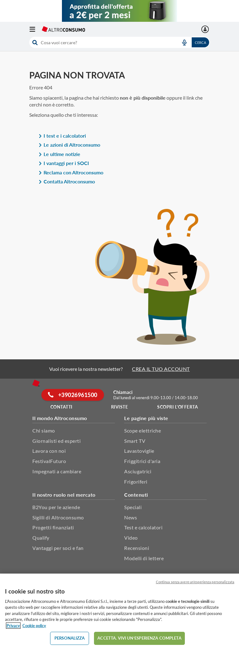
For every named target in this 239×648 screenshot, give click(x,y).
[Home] (36, 383)
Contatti (61, 406)
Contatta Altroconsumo (67, 181)
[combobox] (119, 42)
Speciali (133, 507)
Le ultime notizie (59, 154)
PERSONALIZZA (69, 638)
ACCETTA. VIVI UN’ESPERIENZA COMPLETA (139, 638)
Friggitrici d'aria (142, 461)
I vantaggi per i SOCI (64, 163)
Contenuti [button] (136, 495)
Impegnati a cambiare (56, 471)
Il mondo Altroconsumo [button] (59, 418)
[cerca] (102, 42)
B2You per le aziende (56, 507)
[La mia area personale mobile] (206, 29)
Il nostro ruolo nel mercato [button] (64, 495)
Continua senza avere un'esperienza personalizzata (195, 582)
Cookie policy (34, 625)
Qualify (40, 538)
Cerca (200, 42)
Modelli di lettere (144, 558)
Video (131, 538)
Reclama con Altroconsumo (71, 172)
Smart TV (134, 441)
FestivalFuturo (49, 461)
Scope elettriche (142, 430)
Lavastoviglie (139, 451)
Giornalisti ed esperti (56, 441)
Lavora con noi (49, 451)
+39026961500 (72, 394)
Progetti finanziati (53, 527)
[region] (119, 611)
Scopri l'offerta (177, 406)
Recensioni (136, 548)
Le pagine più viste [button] (146, 418)
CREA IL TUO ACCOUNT (161, 369)
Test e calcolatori (143, 527)
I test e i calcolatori (62, 136)
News (130, 517)
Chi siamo (43, 430)
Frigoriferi (136, 482)
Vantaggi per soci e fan (58, 548)
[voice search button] (184, 42)
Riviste (119, 406)
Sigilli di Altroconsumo (58, 517)
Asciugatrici (137, 471)
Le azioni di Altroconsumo (69, 145)
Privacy (13, 625)
